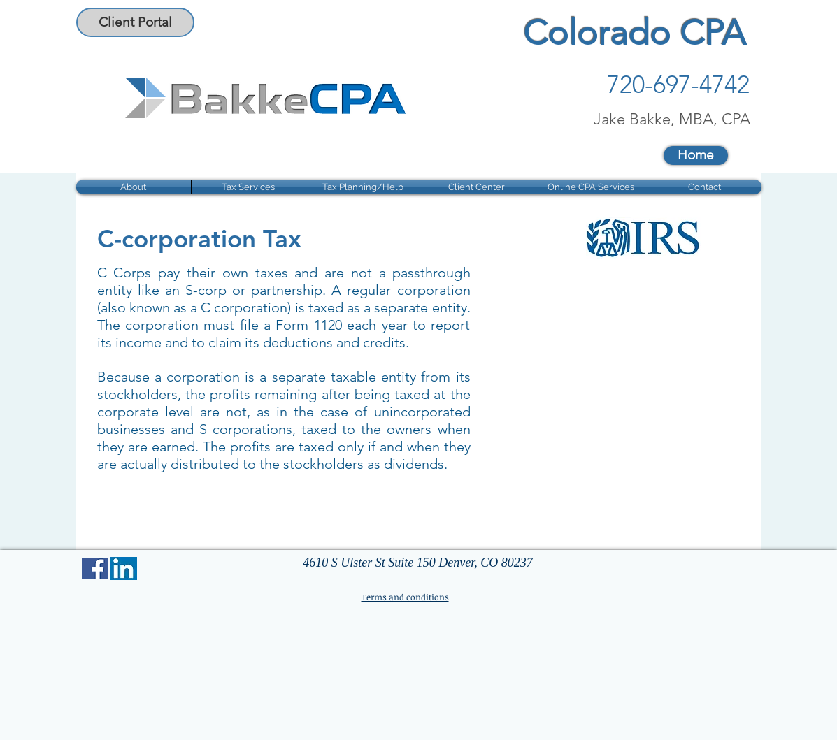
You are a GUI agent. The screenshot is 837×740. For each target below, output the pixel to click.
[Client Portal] (135, 22)
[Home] (696, 155)
